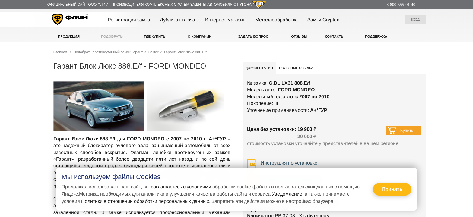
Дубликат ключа (177, 19)
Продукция (69, 36)
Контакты (334, 36)
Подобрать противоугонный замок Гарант (108, 52)
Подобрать (112, 36)
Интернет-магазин (225, 19)
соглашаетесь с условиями (181, 186)
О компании (199, 36)
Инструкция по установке (289, 162)
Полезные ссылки (296, 68)
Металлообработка (276, 19)
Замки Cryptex (323, 19)
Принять (392, 189)
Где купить (155, 36)
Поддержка (376, 36)
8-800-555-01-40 (400, 4)
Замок (153, 52)
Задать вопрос (253, 36)
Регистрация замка (129, 19)
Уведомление (287, 194)
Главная (60, 52)
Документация (259, 68)
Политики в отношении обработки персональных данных (145, 201)
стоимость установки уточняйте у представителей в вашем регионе (322, 143)
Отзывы (299, 36)
